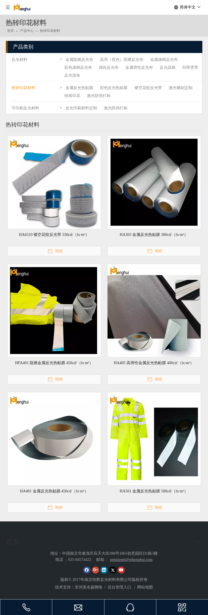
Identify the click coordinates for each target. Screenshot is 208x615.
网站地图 (145, 587)
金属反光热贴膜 (79, 88)
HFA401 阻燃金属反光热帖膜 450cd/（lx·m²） (54, 363)
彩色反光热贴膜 (114, 88)
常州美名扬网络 (88, 587)
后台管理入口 (120, 587)
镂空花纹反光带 (148, 88)
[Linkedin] (104, 570)
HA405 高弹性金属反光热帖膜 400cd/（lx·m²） (154, 363)
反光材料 (19, 59)
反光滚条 (72, 75)
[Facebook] (86, 570)
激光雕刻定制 (180, 88)
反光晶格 (168, 67)
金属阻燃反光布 (79, 59)
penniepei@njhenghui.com (131, 560)
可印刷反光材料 (25, 108)
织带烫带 (190, 67)
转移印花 (72, 96)
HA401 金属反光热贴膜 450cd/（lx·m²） (54, 491)
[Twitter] (112, 570)
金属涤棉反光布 (164, 59)
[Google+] (95, 570)
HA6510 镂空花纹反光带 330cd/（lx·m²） (54, 235)
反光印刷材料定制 (81, 108)
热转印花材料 (23, 88)
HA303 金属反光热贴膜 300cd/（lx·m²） (154, 235)
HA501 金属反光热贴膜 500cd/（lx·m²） (154, 491)
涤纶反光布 (109, 67)
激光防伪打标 (99, 96)
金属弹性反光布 (139, 67)
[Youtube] (121, 570)
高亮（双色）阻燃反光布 (121, 59)
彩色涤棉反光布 (78, 67)
